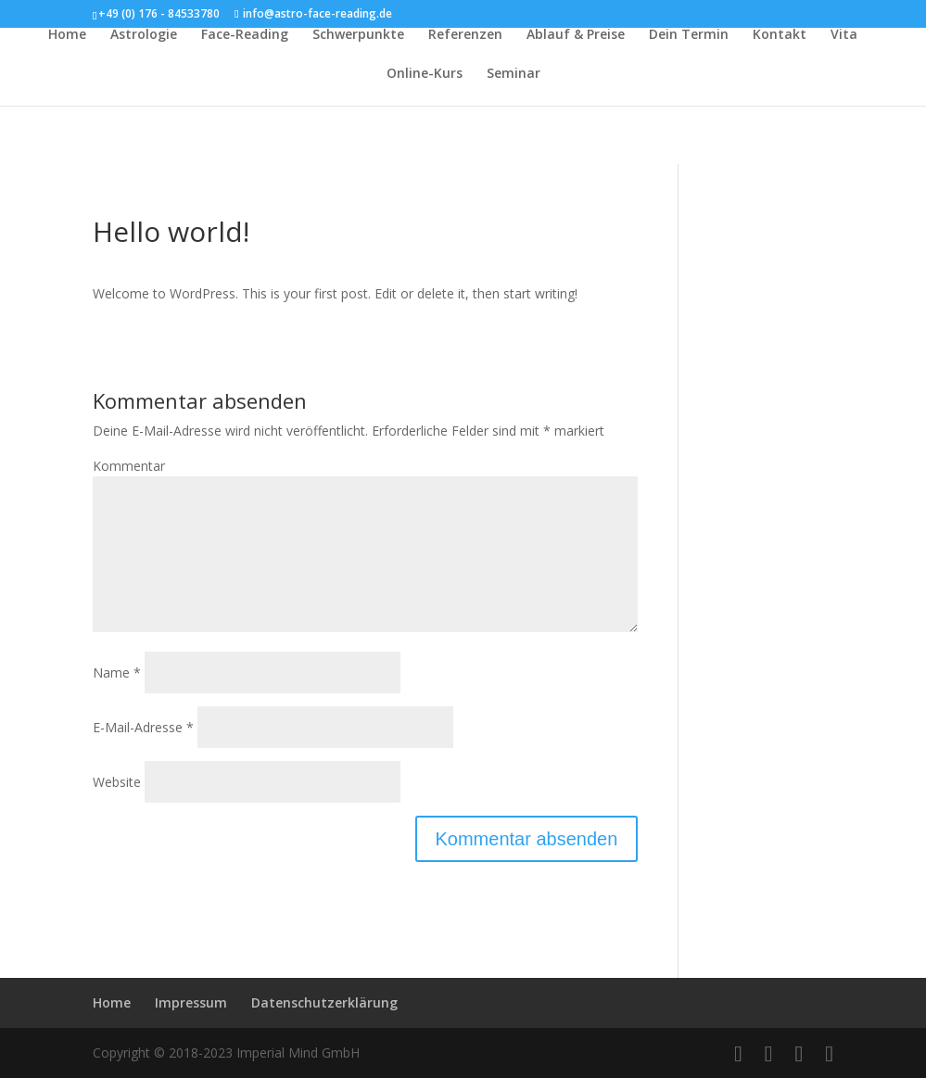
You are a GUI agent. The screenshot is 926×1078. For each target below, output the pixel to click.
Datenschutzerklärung (324, 1002)
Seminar (513, 74)
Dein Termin (689, 35)
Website (117, 782)
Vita (844, 35)
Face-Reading (244, 35)
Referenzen (465, 35)
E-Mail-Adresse (143, 727)
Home (67, 35)
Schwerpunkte (358, 35)
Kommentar (129, 466)
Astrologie (143, 35)
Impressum (191, 1002)
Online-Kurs (425, 74)
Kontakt (779, 35)
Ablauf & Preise (575, 35)
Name (117, 672)
